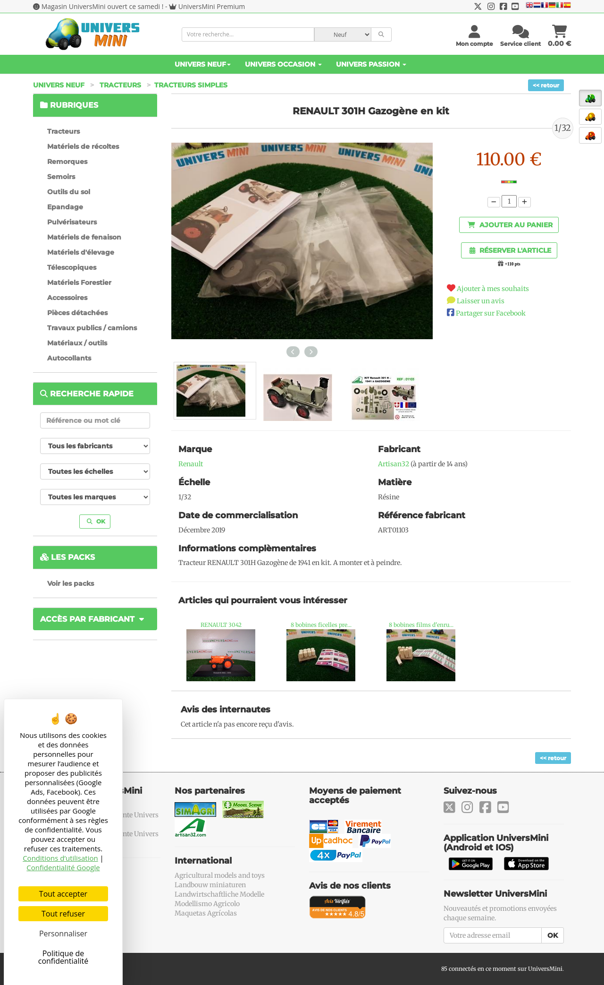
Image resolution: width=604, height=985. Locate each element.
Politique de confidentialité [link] (63, 957)
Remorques (67, 161)
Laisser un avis (480, 301)
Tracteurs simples (190, 85)
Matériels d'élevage (80, 252)
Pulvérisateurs (72, 222)
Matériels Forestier (79, 282)
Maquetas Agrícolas (206, 913)
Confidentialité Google (63, 867)
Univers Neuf (203, 64)
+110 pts (512, 264)
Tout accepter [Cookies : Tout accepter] (63, 894)
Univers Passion (371, 64)
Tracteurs (120, 85)
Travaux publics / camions (92, 328)
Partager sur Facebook (491, 313)
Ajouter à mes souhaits (493, 288)
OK (96, 521)
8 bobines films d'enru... (421, 624)
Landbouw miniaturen (210, 885)
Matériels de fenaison (84, 237)
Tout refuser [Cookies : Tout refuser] (63, 913)
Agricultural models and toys (220, 875)
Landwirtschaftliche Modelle (219, 894)
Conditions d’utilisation (60, 858)
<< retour (546, 85)
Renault (190, 464)
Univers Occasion (283, 64)
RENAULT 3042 (221, 624)
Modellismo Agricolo (207, 903)
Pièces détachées (77, 312)
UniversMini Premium (211, 6)
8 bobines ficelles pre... (321, 624)
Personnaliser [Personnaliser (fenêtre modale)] (63, 933)
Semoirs (61, 176)
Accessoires (67, 297)
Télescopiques (71, 267)
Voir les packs (70, 583)
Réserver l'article (510, 250)
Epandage (65, 207)
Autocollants (69, 358)
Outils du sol (68, 192)
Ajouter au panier (510, 225)
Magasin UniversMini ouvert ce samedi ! (103, 6)
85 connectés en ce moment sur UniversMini (501, 968)
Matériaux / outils (77, 343)
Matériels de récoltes (83, 146)
